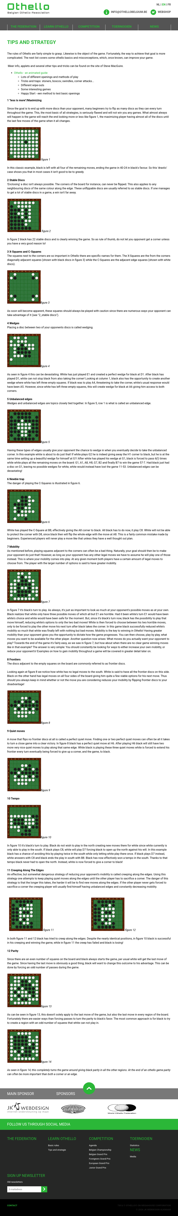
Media (133, 1156)
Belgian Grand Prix (98, 1154)
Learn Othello (56, 26)
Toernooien (121, 26)
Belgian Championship (100, 1150)
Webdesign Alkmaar (159, 1209)
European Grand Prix (99, 1163)
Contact (12, 1205)
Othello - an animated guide (31, 72)
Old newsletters (15, 1182)
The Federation (23, 26)
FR (169, 4)
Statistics (134, 1145)
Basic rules (53, 1145)
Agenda (93, 1145)
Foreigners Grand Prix (100, 1158)
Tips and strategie (57, 1150)
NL (158, 4)
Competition (89, 26)
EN (163, 4)
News (154, 26)
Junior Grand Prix (97, 1167)
